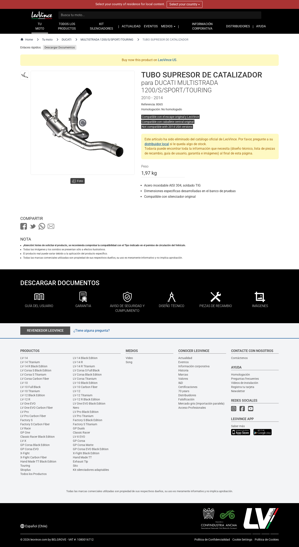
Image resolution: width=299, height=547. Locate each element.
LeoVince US (167, 60)
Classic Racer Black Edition (37, 436)
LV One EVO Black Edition (89, 403)
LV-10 (24, 382)
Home (26, 39)
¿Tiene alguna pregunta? (92, 331)
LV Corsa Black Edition (87, 374)
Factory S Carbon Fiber (35, 424)
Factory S (26, 420)
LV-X (23, 440)
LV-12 (76, 391)
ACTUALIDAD (131, 26)
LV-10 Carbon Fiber (85, 387)
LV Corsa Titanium (84, 378)
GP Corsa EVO (29, 449)
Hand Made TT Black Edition (38, 461)
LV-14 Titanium (30, 362)
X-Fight (25, 453)
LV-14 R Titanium (84, 366)
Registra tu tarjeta (242, 387)
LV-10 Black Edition (85, 382)
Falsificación (186, 399)
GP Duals (79, 428)
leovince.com (38, 539)
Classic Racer (81, 432)
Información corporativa (194, 366)
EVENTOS (151, 26)
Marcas (183, 374)
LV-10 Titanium (30, 391)
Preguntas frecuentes (245, 378)
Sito (75, 465)
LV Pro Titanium (83, 416)
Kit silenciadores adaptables (91, 469)
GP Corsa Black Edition (35, 445)
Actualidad (185, 358)
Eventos (183, 362)
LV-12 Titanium (82, 395)
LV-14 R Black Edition (33, 366)
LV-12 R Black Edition (86, 399)
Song (129, 362)
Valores (183, 378)
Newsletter (238, 391)
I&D (180, 382)
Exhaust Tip (80, 461)
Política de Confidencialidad (212, 539)
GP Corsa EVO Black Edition (91, 449)
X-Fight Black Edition (86, 453)
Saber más (238, 426)
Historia (183, 370)
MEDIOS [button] (168, 26)
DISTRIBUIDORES (238, 26)
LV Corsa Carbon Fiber (34, 378)
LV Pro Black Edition (86, 411)
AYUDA (261, 26)
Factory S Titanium (85, 424)
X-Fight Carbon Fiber (33, 457)
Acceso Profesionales (192, 407)
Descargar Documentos (60, 47)
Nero (76, 407)
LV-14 (24, 358)
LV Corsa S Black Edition (35, 370)
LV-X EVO (79, 436)
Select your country (184, 4)
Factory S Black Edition (87, 420)
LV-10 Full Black (30, 387)
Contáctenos (239, 358)
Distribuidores (187, 395)
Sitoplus (25, 469)
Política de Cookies (267, 539)
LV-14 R (78, 362)
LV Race (25, 428)
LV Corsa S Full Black (86, 370)
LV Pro (24, 411)
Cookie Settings (242, 539)
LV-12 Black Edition (32, 395)
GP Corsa (79, 440)
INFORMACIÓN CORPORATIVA (202, 26)
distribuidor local (157, 144)
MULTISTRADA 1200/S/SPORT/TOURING (107, 39)
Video (129, 358)
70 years (183, 391)
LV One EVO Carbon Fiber (36, 407)
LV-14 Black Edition (85, 358)
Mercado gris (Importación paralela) (201, 403)
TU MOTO (39, 26)
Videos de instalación (244, 382)
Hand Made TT (82, 457)
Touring (25, 465)
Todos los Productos (33, 474)
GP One (25, 432)
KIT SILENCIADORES (101, 26)
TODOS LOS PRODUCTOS (67, 26)
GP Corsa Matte (83, 445)
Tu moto (47, 39)
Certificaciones (187, 387)
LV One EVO (28, 403)
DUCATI (66, 39)
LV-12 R (25, 399)
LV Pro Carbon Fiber (33, 416)
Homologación (240, 374)
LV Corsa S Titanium (33, 374)
